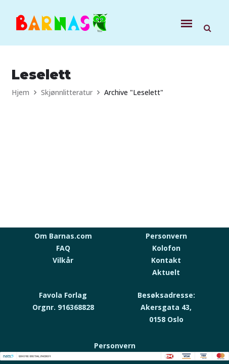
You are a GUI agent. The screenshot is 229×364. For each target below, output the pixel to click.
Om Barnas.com (63, 236)
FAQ (63, 248)
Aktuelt (166, 272)
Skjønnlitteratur (67, 92)
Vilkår (63, 260)
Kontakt (166, 260)
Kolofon (166, 248)
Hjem (20, 92)
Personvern (166, 236)
